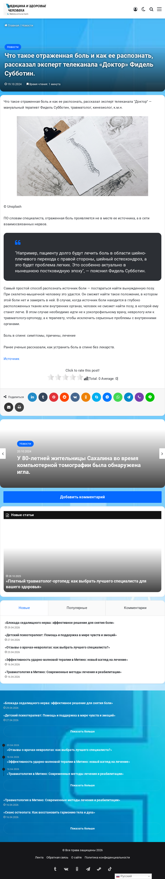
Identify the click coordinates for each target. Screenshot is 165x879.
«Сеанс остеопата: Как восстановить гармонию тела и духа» (49, 812)
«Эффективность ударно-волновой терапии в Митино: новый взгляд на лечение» (66, 659)
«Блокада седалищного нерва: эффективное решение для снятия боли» (59, 622)
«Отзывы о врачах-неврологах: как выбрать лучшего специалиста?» (57, 647)
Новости (27, 25)
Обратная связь (57, 857)
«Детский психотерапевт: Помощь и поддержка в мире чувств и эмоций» (61, 635)
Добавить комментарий (82, 497)
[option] (82, 453)
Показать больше (82, 731)
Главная (12, 25)
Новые (24, 608)
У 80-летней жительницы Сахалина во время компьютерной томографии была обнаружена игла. (79, 465)
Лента (39, 857)
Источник (11, 359)
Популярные (77, 608)
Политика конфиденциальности (107, 857)
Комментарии (135, 608)
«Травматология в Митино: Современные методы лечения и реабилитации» (63, 672)
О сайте (76, 857)
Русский (124, 876)
